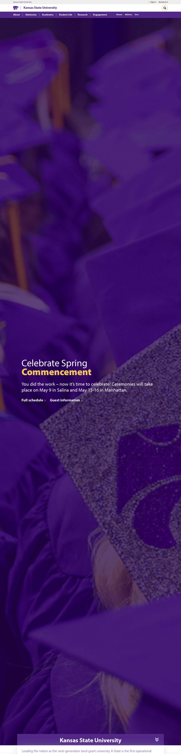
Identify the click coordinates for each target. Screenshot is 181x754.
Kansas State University (22, 2)
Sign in (153, 2)
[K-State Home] (15, 8)
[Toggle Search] (165, 8)
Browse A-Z (163, 2)
